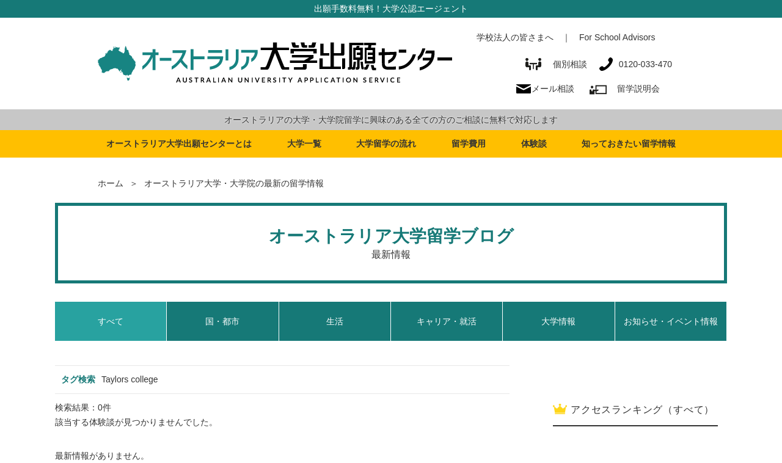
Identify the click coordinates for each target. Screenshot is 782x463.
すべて (110, 321)
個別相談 (556, 64)
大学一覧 (304, 143)
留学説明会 (638, 88)
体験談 (534, 143)
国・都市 (222, 321)
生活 (334, 321)
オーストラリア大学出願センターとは (179, 143)
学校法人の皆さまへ (515, 37)
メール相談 (553, 88)
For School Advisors (617, 37)
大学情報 (558, 321)
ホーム (110, 183)
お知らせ (671, 321)
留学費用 (468, 143)
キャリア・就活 (447, 321)
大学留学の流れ (386, 143)
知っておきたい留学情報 (629, 143)
